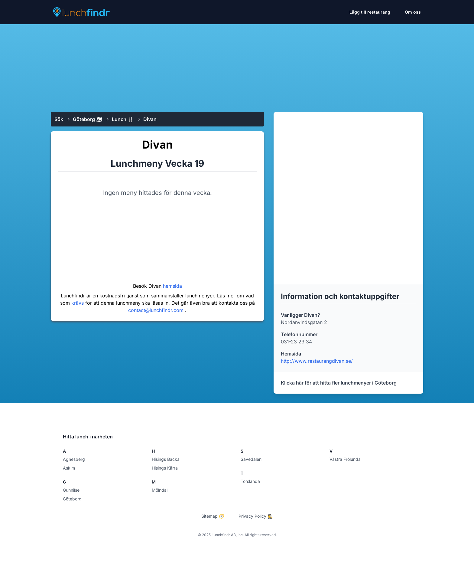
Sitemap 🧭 (212, 516)
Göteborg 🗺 (87, 119)
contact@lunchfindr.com (156, 310)
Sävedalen (251, 459)
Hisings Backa (166, 459)
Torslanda (250, 481)
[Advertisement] (237, 65)
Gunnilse (71, 490)
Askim (69, 467)
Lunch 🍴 (123, 119)
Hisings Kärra (165, 467)
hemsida (172, 286)
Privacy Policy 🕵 (256, 516)
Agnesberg (74, 459)
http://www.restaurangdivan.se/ (317, 361)
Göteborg (72, 498)
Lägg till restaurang (369, 12)
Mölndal (159, 490)
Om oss (413, 12)
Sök (58, 119)
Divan (150, 119)
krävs (78, 303)
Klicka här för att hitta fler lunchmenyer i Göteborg (339, 383)
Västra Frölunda (345, 459)
